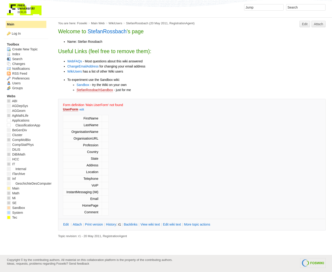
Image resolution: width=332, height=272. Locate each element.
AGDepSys (17, 106)
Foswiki (82, 23)
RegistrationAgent (181, 23)
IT (11, 164)
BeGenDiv (17, 130)
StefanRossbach (137, 23)
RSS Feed (17, 73)
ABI (12, 101)
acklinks (130, 224)
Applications (18, 120)
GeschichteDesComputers (30, 183)
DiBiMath (16, 154)
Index (13, 54)
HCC (13, 159)
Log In (16, 33)
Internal (16, 169)
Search (14, 59)
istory (111, 224)
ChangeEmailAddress (82, 66)
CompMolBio (19, 140)
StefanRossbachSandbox (95, 90)
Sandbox (83, 85)
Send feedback (79, 263)
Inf (11, 178)
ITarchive (16, 174)
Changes (16, 64)
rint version (94, 224)
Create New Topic (22, 49)
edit (82, 109)
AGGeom (16, 111)
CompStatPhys (20, 145)
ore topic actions (197, 224)
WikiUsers (115, 23)
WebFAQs (74, 61)
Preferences (18, 78)
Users (14, 83)
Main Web (98, 23)
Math (13, 193)
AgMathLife (17, 115)
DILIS (13, 149)
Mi (11, 198)
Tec (12, 217)
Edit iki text (172, 224)
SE (12, 203)
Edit (305, 24)
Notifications (18, 68)
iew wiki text (150, 224)
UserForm (70, 109)
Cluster (14, 135)
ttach (77, 224)
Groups (15, 88)
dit (66, 224)
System (15, 212)
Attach (318, 24)
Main (10, 24)
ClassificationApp (23, 125)
